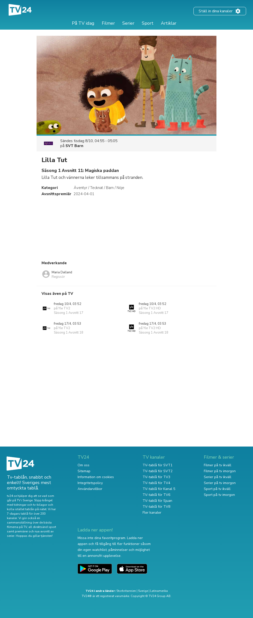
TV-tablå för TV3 (156, 477)
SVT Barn (74, 145)
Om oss (83, 465)
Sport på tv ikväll (217, 489)
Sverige (143, 591)
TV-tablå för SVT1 (157, 465)
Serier (128, 23)
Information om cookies (96, 477)
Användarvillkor (90, 489)
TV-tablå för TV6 (156, 494)
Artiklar (168, 23)
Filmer (108, 23)
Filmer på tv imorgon (220, 471)
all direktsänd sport (42, 527)
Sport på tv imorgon (219, 494)
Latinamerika (159, 591)
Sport (147, 23)
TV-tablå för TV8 (156, 506)
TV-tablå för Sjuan (157, 500)
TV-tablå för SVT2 (157, 471)
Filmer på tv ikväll (217, 465)
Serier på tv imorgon (220, 483)
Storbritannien (126, 591)
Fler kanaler (152, 512)
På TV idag (83, 23)
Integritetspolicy (90, 483)
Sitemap (84, 471)
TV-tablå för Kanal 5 (159, 489)
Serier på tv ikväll (217, 477)
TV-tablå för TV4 (156, 483)
